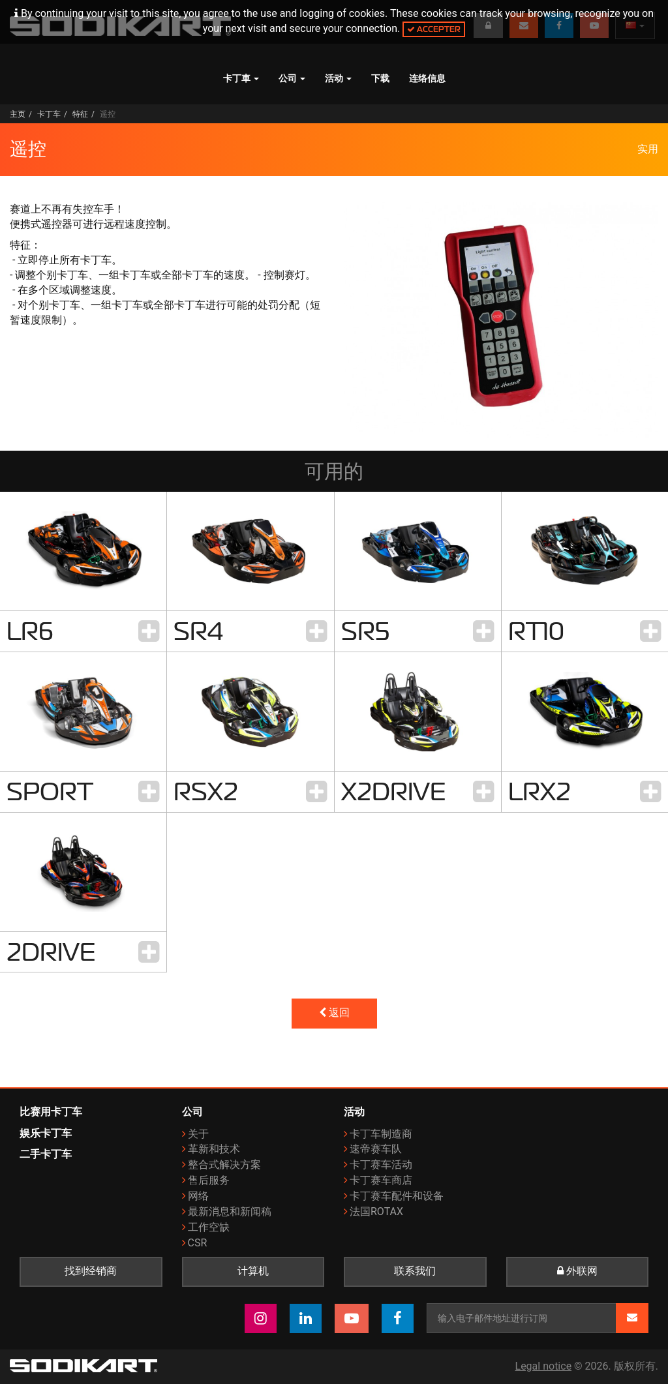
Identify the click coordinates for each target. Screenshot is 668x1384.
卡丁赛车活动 (381, 1164)
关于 (198, 1134)
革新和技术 (214, 1149)
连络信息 (427, 78)
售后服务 (209, 1180)
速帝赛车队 (376, 1149)
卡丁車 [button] (241, 78)
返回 (334, 1012)
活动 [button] (338, 78)
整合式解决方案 (224, 1164)
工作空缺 (209, 1227)
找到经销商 (91, 1271)
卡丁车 (49, 114)
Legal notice (543, 1366)
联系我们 (415, 1271)
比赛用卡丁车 (51, 1112)
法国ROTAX (376, 1211)
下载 (380, 78)
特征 (80, 114)
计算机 (253, 1271)
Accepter (434, 29)
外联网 (577, 1271)
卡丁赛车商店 (381, 1180)
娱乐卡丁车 (46, 1133)
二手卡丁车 (46, 1154)
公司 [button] (292, 78)
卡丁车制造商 (381, 1134)
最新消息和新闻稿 (229, 1211)
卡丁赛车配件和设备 (397, 1196)
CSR (197, 1243)
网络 (198, 1196)
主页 (17, 114)
